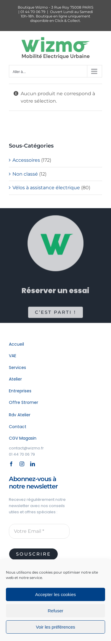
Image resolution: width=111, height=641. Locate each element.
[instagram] (22, 464)
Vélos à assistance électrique (46, 187)
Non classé (25, 174)
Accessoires (26, 160)
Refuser (55, 610)
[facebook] (11, 464)
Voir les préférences (55, 626)
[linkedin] (32, 464)
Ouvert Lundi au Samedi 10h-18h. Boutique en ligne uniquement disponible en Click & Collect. (57, 16)
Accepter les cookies (55, 594)
